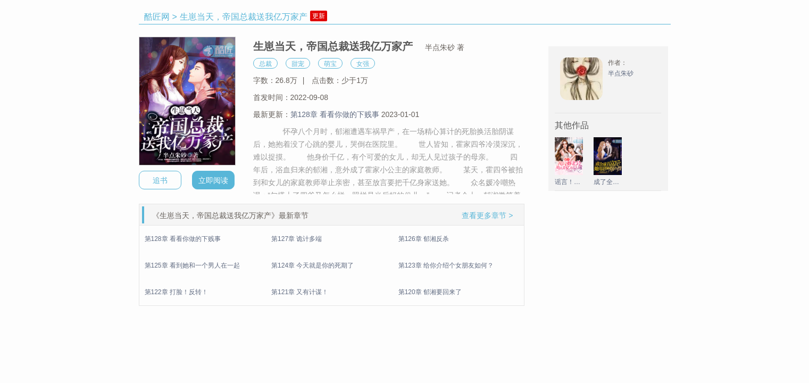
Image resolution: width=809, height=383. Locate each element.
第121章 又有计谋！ (299, 292)
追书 (160, 180)
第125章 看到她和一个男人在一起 (192, 265)
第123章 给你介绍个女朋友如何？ (446, 265)
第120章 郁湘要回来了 (430, 292)
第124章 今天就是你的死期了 (312, 265)
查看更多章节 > (487, 215)
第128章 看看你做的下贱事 (334, 114)
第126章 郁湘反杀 (423, 239)
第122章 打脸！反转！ (176, 292)
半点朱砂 (620, 73)
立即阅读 (213, 180)
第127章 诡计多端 (296, 239)
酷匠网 (157, 16)
